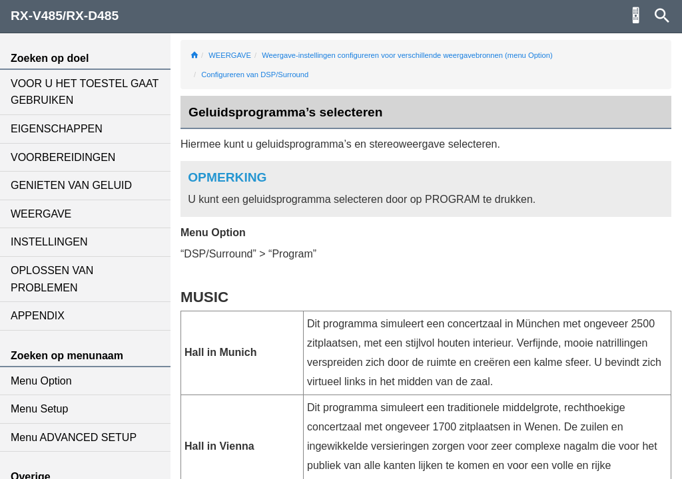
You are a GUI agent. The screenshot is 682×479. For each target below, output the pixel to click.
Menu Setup (39, 408)
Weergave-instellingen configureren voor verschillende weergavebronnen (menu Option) (407, 55)
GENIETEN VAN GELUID (71, 185)
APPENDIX (38, 315)
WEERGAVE (41, 214)
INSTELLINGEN (49, 241)
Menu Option (41, 381)
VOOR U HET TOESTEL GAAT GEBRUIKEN (85, 92)
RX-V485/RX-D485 (65, 16)
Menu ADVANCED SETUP (74, 437)
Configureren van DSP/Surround (254, 75)
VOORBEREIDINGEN (63, 157)
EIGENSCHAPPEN (57, 128)
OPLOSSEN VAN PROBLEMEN (52, 279)
